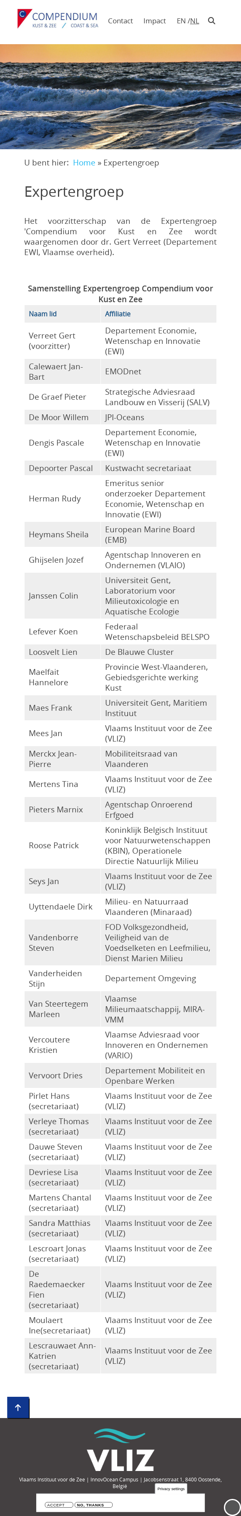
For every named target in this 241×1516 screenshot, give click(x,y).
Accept (56, 1505)
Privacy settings (171, 1489)
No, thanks (90, 1505)
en (181, 20)
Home (84, 162)
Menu (232, 1507)
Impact (154, 20)
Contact (120, 20)
